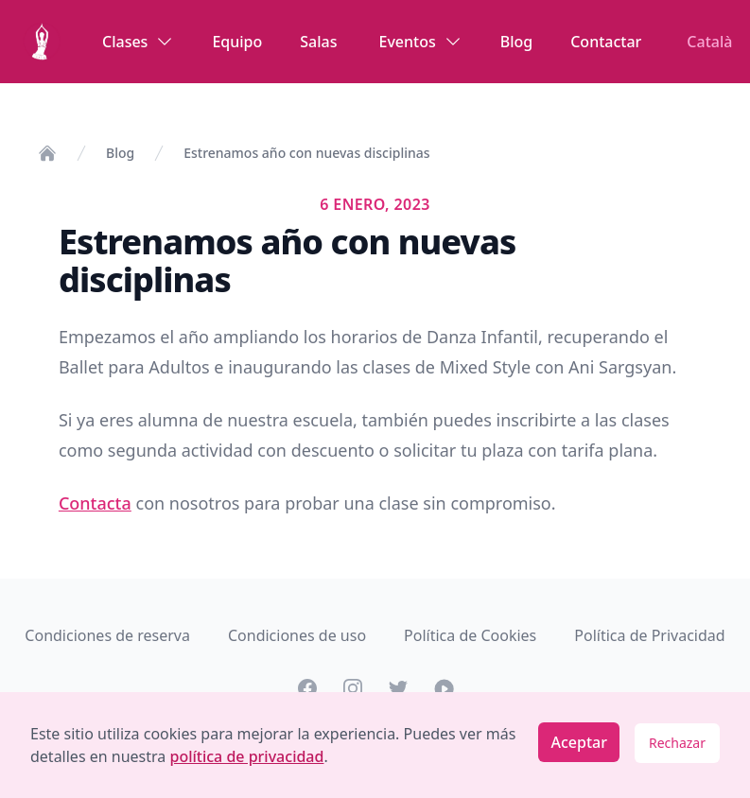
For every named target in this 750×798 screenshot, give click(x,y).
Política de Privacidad (649, 635)
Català (709, 41)
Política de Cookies (470, 635)
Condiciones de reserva (107, 635)
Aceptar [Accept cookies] (578, 742)
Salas (318, 41)
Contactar (605, 41)
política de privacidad (246, 756)
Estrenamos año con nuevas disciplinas (306, 153)
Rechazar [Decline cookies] (677, 743)
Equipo (237, 41)
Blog (516, 41)
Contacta (95, 503)
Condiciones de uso (297, 635)
